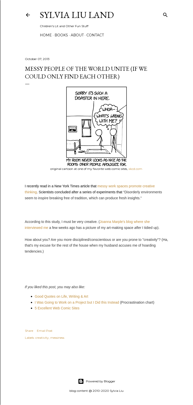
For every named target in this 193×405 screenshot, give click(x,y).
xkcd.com (135, 169)
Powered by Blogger (96, 381)
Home (46, 35)
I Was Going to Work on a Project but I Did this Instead (77, 302)
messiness (57, 337)
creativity (42, 337)
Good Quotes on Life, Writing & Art (61, 296)
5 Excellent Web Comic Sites (57, 308)
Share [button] (29, 331)
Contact (95, 35)
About (77, 35)
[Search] (165, 14)
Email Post (45, 331)
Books (61, 35)
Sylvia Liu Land (77, 15)
